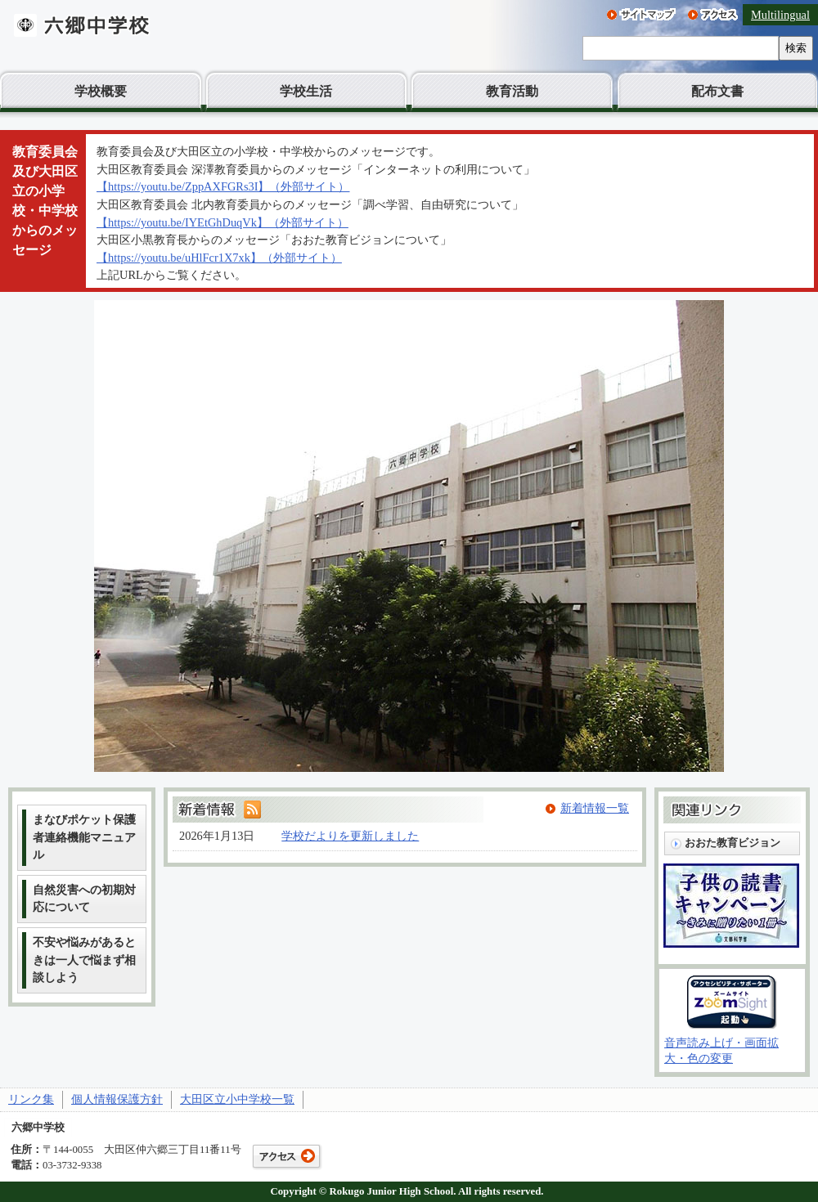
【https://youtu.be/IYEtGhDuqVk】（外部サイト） (222, 222)
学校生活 (306, 91)
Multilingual (780, 14)
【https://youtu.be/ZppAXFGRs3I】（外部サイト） (223, 186)
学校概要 (100, 91)
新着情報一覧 (594, 807)
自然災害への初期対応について (84, 898)
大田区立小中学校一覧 (237, 1099)
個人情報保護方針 (117, 1099)
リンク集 (31, 1099)
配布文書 (717, 91)
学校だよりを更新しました (350, 835)
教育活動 (512, 91)
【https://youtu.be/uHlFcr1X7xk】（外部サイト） (219, 257)
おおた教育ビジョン (732, 842)
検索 (796, 48)
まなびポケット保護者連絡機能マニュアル (84, 837)
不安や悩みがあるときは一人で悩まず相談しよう (84, 959)
